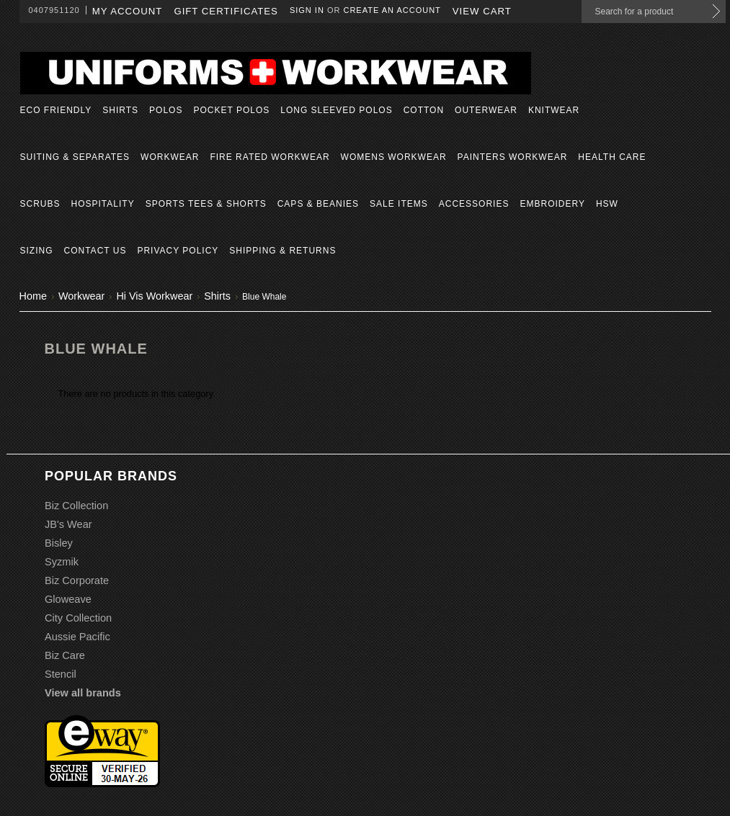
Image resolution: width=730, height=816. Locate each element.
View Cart (482, 11)
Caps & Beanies (318, 204)
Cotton (424, 110)
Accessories (474, 204)
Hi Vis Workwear (154, 296)
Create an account (391, 10)
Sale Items (399, 204)
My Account (127, 11)
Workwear (170, 157)
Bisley (59, 543)
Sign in (307, 10)
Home (33, 296)
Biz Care (65, 655)
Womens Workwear (394, 157)
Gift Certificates (226, 11)
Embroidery (552, 204)
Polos (165, 110)
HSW (607, 204)
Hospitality (103, 204)
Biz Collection (76, 505)
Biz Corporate (77, 580)
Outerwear (486, 110)
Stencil (60, 674)
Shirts (120, 110)
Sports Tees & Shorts (206, 204)
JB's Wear (68, 524)
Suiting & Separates (75, 157)
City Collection (78, 618)
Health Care (612, 157)
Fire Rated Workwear (269, 157)
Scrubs (40, 204)
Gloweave (68, 599)
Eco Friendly (56, 110)
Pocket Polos (231, 110)
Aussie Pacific (77, 636)
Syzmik (62, 562)
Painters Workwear (513, 157)
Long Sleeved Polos (336, 110)
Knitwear (553, 110)
